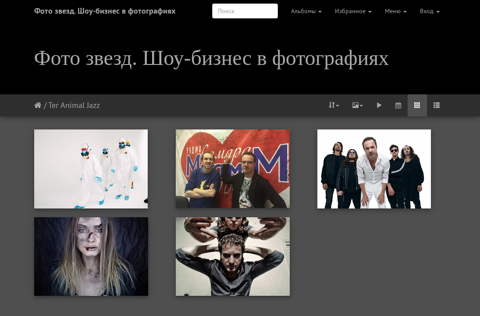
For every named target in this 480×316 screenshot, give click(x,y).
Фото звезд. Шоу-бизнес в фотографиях (104, 11)
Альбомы (306, 11)
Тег (53, 105)
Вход (430, 11)
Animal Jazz (80, 105)
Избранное (353, 11)
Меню (396, 11)
